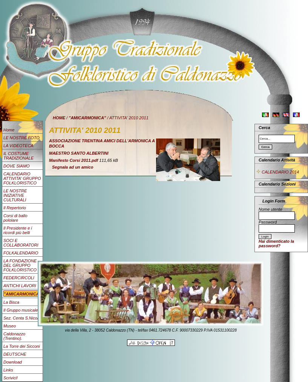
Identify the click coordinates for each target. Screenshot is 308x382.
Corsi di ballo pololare (15, 217)
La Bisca (11, 302)
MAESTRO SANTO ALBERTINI (78, 153)
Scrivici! (10, 378)
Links (8, 370)
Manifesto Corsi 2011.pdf (73, 160)
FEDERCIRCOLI (18, 277)
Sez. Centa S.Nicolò (21, 318)
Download (12, 362)
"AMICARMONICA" (87, 118)
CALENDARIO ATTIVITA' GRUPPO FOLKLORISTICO (22, 178)
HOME (59, 118)
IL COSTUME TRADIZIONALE (18, 155)
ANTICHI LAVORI (19, 285)
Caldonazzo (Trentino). (14, 336)
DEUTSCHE (14, 354)
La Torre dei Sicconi (21, 346)
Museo (9, 326)
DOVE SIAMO (16, 166)
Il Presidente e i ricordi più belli (17, 230)
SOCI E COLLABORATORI (20, 242)
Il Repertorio (14, 207)
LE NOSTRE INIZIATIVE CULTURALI (15, 195)
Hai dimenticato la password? (276, 243)
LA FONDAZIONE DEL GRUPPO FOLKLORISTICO (20, 265)
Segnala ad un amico (72, 167)
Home (8, 130)
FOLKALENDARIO (20, 253)
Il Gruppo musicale (20, 310)
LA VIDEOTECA (18, 145)
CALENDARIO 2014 (277, 172)
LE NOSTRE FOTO (21, 137)
